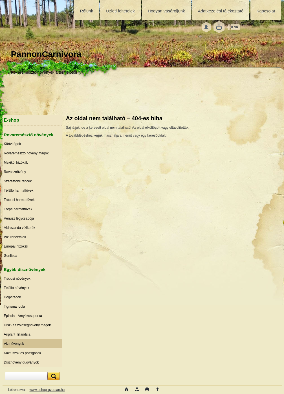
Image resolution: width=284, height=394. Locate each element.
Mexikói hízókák (16, 163)
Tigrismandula (14, 306)
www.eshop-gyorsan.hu (47, 390)
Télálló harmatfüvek (19, 190)
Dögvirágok (12, 297)
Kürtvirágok (12, 144)
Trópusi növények (17, 279)
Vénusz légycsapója (19, 218)
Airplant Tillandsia (17, 334)
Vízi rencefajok (15, 237)
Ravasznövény (15, 172)
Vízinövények (14, 344)
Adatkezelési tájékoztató (221, 10)
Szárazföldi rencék (18, 181)
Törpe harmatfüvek (18, 209)
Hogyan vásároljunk (166, 10)
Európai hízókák (16, 246)
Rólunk (86, 10)
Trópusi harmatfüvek (19, 200)
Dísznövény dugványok (21, 362)
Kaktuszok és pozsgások (22, 353)
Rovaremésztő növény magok (26, 153)
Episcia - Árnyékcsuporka (23, 316)
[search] (53, 376)
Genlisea (10, 256)
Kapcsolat (265, 10)
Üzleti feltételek (120, 10)
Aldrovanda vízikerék (19, 228)
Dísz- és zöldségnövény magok (27, 325)
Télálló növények (16, 288)
